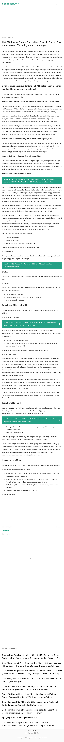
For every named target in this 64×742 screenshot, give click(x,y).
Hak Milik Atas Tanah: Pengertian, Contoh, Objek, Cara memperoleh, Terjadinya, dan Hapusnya (31, 44)
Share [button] (58, 527)
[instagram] (35, 733)
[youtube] (32, 733)
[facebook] (26, 733)
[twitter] (29, 733)
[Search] (56, 4)
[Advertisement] (32, 21)
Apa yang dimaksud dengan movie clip (19, 717)
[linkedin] (38, 733)
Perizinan (5, 530)
